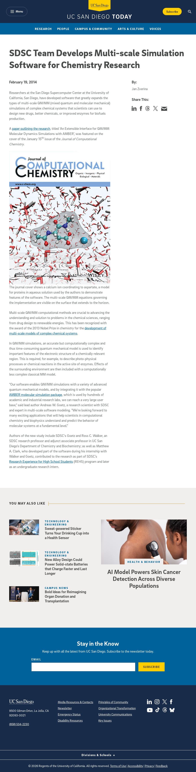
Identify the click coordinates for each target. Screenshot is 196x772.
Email (36, 659)
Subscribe (172, 11)
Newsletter (65, 708)
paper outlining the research (31, 129)
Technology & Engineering (57, 523)
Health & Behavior (143, 561)
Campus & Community (93, 29)
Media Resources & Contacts (75, 702)
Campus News (57, 587)
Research (43, 29)
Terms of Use (118, 766)
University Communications (115, 714)
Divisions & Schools (98, 755)
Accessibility (135, 766)
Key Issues (105, 720)
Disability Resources (70, 720)
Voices (155, 29)
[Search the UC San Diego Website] (189, 11)
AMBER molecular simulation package (35, 395)
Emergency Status (69, 714)
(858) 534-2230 (19, 724)
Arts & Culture (131, 29)
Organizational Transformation (117, 708)
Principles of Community (113, 702)
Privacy (149, 766)
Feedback (162, 766)
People (63, 29)
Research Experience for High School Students (41, 462)
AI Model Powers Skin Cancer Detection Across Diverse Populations (143, 578)
